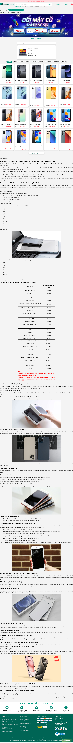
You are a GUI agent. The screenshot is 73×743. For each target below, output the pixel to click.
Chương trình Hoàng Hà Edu (7, 728)
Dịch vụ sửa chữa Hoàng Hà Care (25, 722)
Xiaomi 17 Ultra (42, 6)
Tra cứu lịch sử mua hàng (24, 730)
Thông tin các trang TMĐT (24, 719)
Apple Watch (48, 61)
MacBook (34, 61)
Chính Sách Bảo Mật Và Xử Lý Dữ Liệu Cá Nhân (10, 724)
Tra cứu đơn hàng (23, 726)
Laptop (21, 61)
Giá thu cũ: (3, 82)
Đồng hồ (64, 61)
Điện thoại (9, 61)
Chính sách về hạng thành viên (7, 731)
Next (72, 1)
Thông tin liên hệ (23, 716)
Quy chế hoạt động (5, 727)
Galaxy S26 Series (25, 6)
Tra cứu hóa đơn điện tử (24, 731)
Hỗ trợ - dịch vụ (5, 716)
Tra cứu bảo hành (23, 727)
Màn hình (27, 61)
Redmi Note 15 (36, 6)
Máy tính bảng (56, 61)
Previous (1, 1)
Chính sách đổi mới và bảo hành (7, 721)
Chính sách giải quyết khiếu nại (7, 725)
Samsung (41, 61)
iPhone (15, 61)
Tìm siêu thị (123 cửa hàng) (24, 729)
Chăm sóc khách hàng (23, 720)
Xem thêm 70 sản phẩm (36, 153)
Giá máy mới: (30, 51)
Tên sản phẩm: (31, 50)
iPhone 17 (31, 6)
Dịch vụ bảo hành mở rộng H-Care (8, 723)
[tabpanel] (36, 38)
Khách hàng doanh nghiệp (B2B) (25, 723)
